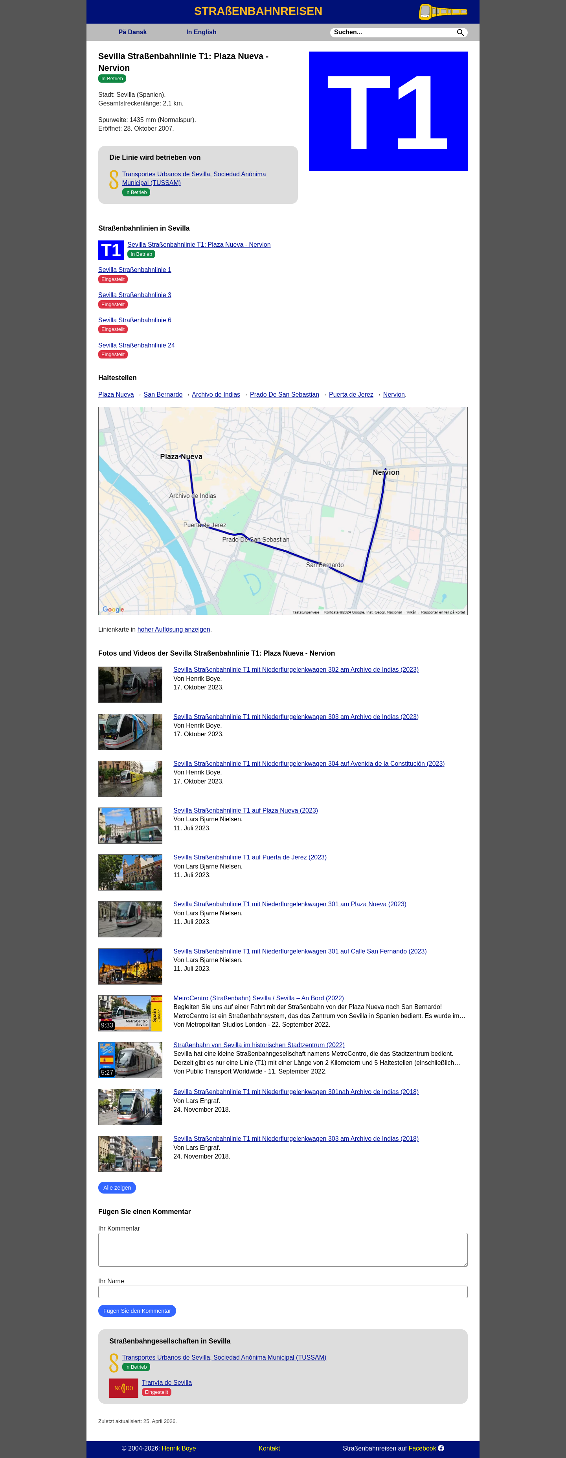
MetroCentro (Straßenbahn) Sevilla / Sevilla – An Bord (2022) (258, 998)
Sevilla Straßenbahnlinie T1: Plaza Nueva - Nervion (198, 244)
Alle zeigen (117, 1188)
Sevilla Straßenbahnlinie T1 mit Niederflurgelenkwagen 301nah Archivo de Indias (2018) (296, 1091)
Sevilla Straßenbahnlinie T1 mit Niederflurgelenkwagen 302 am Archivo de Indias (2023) (296, 669)
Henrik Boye (179, 1448)
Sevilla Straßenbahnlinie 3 (134, 295)
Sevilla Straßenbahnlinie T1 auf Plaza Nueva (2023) (245, 810)
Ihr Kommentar (283, 1246)
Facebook (422, 1448)
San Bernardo (163, 394)
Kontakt (269, 1448)
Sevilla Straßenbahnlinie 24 (136, 345)
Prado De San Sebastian (284, 394)
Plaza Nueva (116, 394)
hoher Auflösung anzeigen (174, 629)
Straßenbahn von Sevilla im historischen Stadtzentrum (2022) (259, 1045)
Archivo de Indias (216, 394)
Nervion (394, 394)
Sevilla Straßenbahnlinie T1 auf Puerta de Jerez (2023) (250, 857)
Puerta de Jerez (351, 394)
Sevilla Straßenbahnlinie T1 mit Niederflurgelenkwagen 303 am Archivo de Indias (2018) (296, 1138)
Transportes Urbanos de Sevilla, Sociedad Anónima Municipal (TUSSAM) (224, 1357)
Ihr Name (283, 1288)
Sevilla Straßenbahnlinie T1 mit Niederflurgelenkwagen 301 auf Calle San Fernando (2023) (300, 951)
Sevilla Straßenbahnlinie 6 (134, 320)
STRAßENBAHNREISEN (258, 11)
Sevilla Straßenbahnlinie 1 (134, 269)
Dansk (132, 32)
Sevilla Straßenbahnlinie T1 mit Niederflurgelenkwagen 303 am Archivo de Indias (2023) (296, 716)
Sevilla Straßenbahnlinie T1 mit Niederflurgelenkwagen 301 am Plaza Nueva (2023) (289, 904)
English (201, 32)
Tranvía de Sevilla (167, 1382)
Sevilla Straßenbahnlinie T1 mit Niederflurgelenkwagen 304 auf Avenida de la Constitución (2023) (309, 763)
